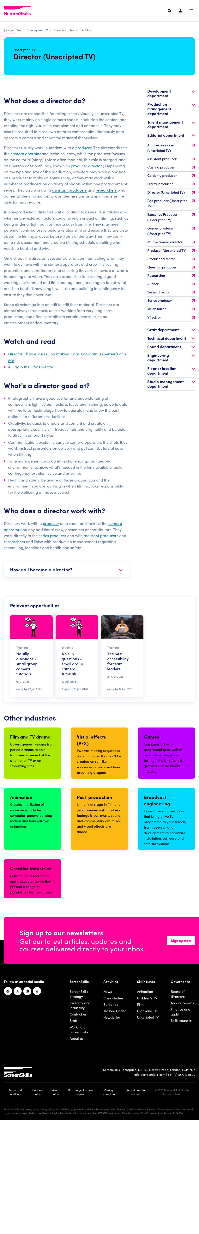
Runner (171, 294)
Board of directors (178, 1102)
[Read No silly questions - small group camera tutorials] (31, 667)
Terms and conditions (15, 1200)
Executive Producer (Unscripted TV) (171, 228)
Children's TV (147, 1105)
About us (76, 1146)
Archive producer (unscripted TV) (171, 158)
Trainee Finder (114, 1118)
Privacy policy (55, 1200)
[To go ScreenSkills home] (17, 10)
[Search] (169, 11)
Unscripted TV (37, 30)
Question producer (171, 277)
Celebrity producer (171, 186)
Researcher (171, 286)
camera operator (25, 164)
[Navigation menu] (191, 11)
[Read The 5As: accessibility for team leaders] (122, 667)
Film (140, 1112)
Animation (145, 1099)
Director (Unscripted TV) (171, 202)
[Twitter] (18, 1099)
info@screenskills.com (149, 1182)
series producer (52, 546)
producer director (86, 176)
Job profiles (12, 30)
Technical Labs (172, 1202)
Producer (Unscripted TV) (171, 261)
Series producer (171, 311)
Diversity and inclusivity (80, 1113)
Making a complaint (109, 1200)
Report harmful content (135, 1200)
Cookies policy (37, 1200)
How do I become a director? (66, 580)
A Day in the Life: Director (30, 377)
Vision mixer (171, 319)
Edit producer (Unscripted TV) (171, 214)
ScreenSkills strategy (79, 1102)
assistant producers (69, 200)
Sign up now (181, 1048)
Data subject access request (80, 1200)
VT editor (171, 327)
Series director (171, 302)
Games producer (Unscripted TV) (171, 241)
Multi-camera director (171, 252)
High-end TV (147, 1118)
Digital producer (171, 194)
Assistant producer (171, 169)
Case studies (113, 1105)
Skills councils (181, 1128)
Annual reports (182, 1110)
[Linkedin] (27, 1099)
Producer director (171, 269)
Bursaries (110, 1112)
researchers (106, 200)
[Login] (180, 11)
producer (83, 158)
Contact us (78, 1122)
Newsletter (111, 1125)
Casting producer (171, 177)
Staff (73, 1128)
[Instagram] (37, 1099)
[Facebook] (8, 1099)
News (107, 1099)
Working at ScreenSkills (79, 1137)
